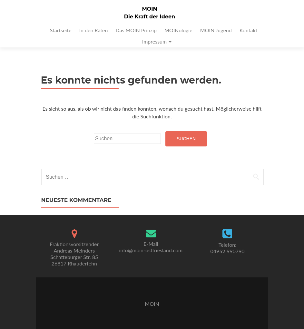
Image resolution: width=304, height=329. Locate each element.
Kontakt (248, 30)
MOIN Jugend (216, 30)
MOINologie (178, 30)
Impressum (154, 41)
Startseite (61, 30)
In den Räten (93, 30)
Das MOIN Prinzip (135, 30)
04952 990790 (227, 251)
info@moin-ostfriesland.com (151, 250)
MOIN (149, 9)
